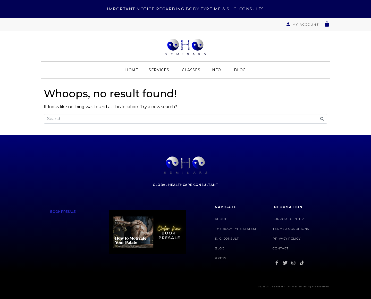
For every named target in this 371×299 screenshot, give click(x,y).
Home (131, 70)
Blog (240, 70)
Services (159, 70)
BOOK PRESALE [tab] (63, 212)
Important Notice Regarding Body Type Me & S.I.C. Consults (185, 8)
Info (215, 70)
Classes (191, 70)
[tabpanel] (147, 234)
